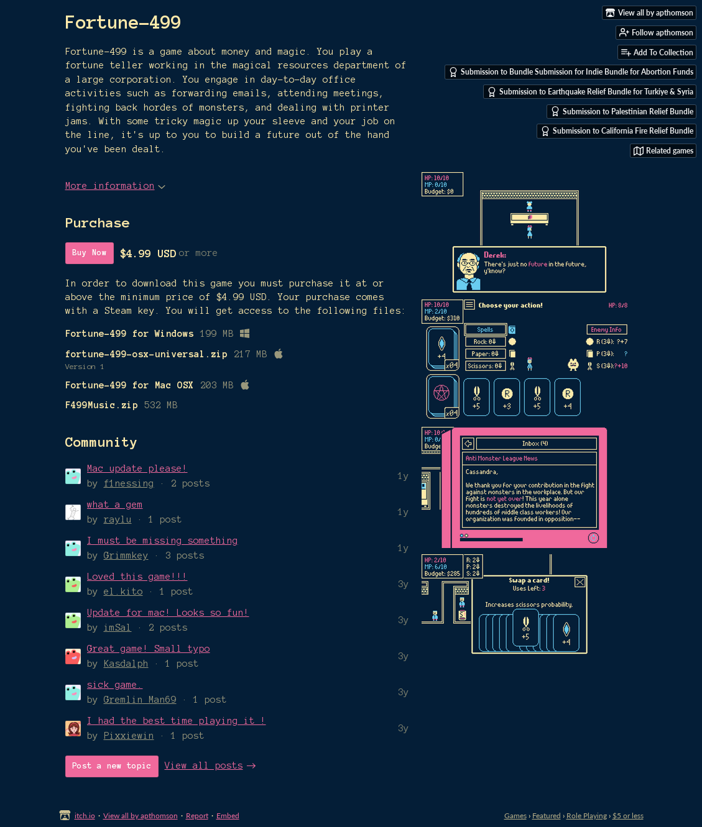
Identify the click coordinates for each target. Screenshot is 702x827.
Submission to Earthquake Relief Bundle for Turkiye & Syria (590, 92)
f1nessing (129, 483)
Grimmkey (126, 555)
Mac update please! (137, 468)
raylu (118, 519)
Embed (227, 815)
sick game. (115, 685)
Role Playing (586, 815)
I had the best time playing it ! (176, 721)
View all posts (204, 765)
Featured (546, 815)
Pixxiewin (129, 736)
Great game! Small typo (148, 649)
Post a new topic (112, 766)
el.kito (123, 591)
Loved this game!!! (137, 577)
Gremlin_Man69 (140, 700)
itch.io (85, 815)
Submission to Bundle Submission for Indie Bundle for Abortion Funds (570, 72)
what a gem (115, 504)
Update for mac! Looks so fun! (168, 613)
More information (115, 186)
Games (515, 815)
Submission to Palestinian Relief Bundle (621, 111)
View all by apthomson (140, 815)
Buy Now (89, 253)
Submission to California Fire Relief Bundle (616, 131)
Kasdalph (126, 664)
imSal (118, 628)
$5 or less (628, 815)
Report (197, 815)
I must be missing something (162, 541)
